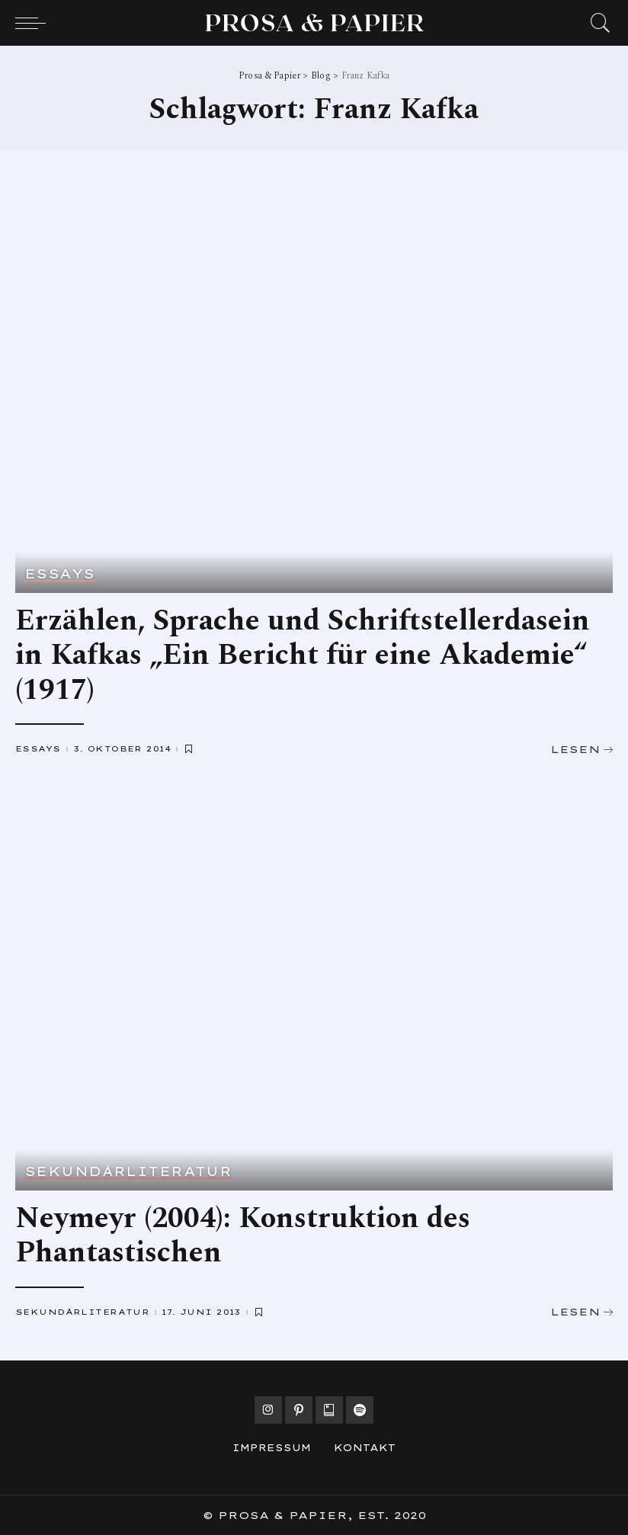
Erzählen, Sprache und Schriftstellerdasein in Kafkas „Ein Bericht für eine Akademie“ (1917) (302, 656)
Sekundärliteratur (128, 1172)
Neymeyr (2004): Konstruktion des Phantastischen (242, 1236)
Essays (59, 575)
